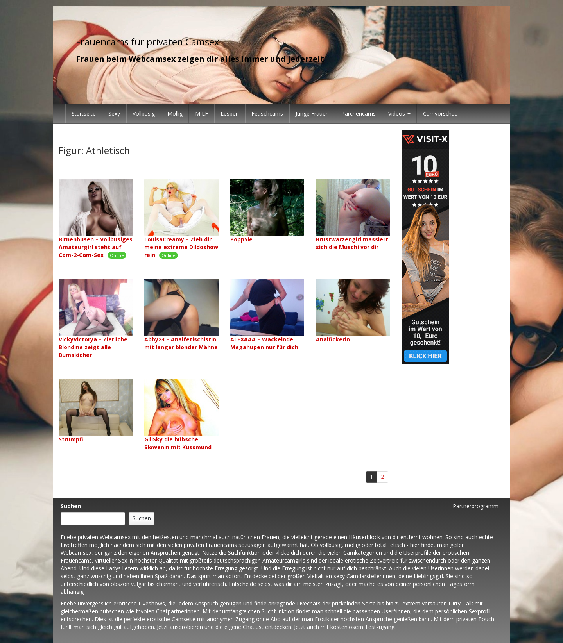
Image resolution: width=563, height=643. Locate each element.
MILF (201, 113)
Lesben (230, 113)
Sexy (114, 113)
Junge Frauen (312, 113)
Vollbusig (144, 113)
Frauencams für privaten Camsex (147, 41)
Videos (399, 113)
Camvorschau (440, 113)
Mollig (175, 113)
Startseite (84, 113)
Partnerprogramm (475, 506)
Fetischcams (267, 113)
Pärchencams (358, 113)
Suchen (71, 506)
